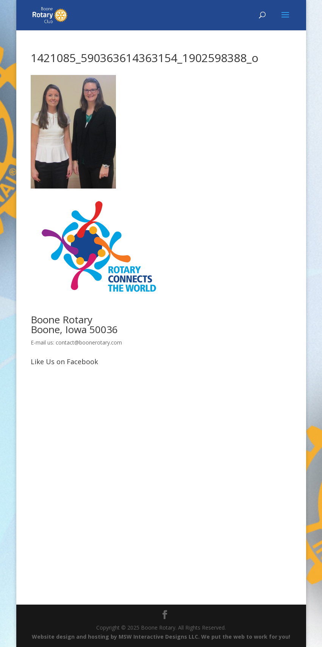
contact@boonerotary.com (89, 342)
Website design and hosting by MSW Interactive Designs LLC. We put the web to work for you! (161, 636)
